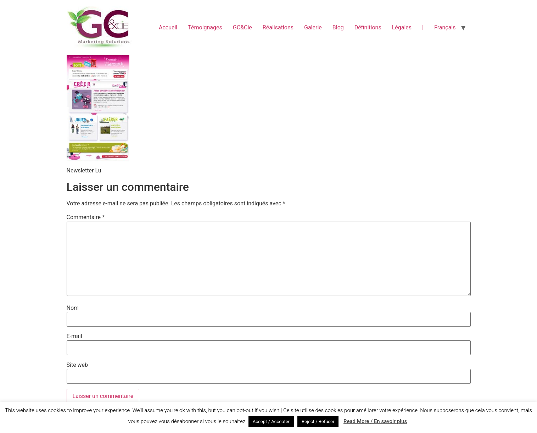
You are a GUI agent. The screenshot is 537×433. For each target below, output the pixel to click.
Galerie (313, 27)
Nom (73, 308)
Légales (402, 27)
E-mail (74, 336)
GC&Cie (242, 27)
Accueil (168, 27)
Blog (338, 27)
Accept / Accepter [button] (271, 421)
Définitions (367, 27)
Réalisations (278, 27)
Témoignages (205, 27)
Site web (77, 365)
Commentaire (86, 217)
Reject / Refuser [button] (318, 421)
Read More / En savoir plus (375, 421)
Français (445, 27)
